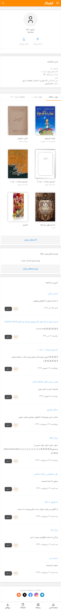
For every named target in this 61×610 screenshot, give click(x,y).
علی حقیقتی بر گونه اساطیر (46, 474)
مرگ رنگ (54, 530)
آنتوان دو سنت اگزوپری (48, 141)
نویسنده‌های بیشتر (30, 268)
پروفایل (7, 606)
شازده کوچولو (50, 138)
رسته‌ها (38, 606)
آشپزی (25, 224)
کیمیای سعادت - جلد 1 (19, 181)
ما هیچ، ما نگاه (51, 502)
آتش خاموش (22, 138)
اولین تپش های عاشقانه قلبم (45, 382)
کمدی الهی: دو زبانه (47, 224)
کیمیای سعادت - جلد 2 (46, 181)
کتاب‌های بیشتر (30, 239)
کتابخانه (23, 606)
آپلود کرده (36, 97)
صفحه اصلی (53, 606)
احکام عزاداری (52, 410)
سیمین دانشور (23, 141)
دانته (53, 228)
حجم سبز (54, 558)
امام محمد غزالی (50, 184)
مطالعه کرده (18, 97)
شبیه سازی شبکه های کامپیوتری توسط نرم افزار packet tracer (31, 321)
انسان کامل (53, 293)
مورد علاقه (53, 97)
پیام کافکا (54, 438)
